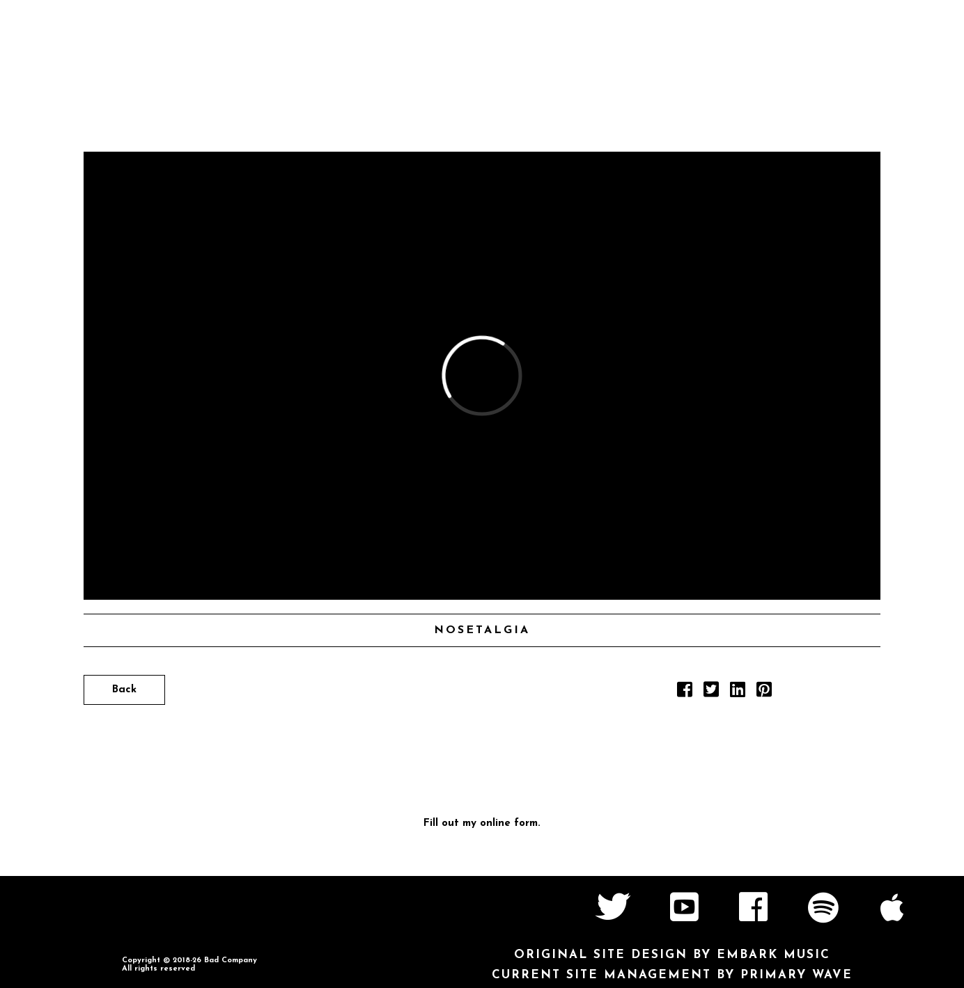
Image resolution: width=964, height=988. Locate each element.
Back (124, 690)
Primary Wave (796, 975)
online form (509, 823)
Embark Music (773, 955)
